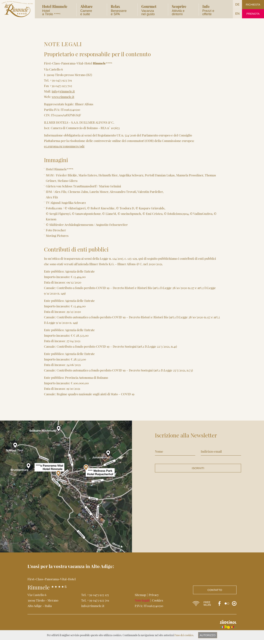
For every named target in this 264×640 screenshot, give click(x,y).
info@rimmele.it (63, 91)
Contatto (215, 589)
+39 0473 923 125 (98, 595)
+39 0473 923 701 (98, 600)
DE (237, 4)
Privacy (154, 595)
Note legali (142, 600)
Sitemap (140, 595)
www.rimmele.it (63, 97)
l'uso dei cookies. (184, 635)
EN (237, 13)
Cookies (157, 600)
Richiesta (253, 4)
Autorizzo (207, 635)
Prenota (252, 13)
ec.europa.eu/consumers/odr (64, 146)
